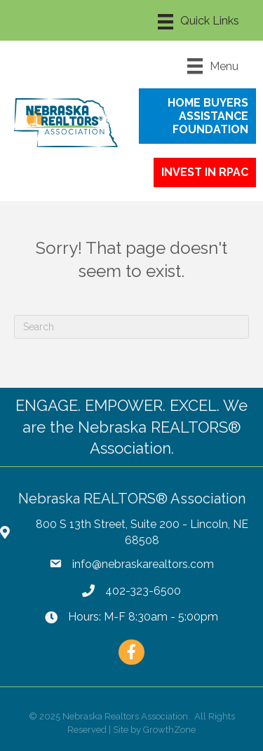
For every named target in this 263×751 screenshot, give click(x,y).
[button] (198, 116)
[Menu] (198, 21)
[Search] (131, 327)
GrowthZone (169, 729)
